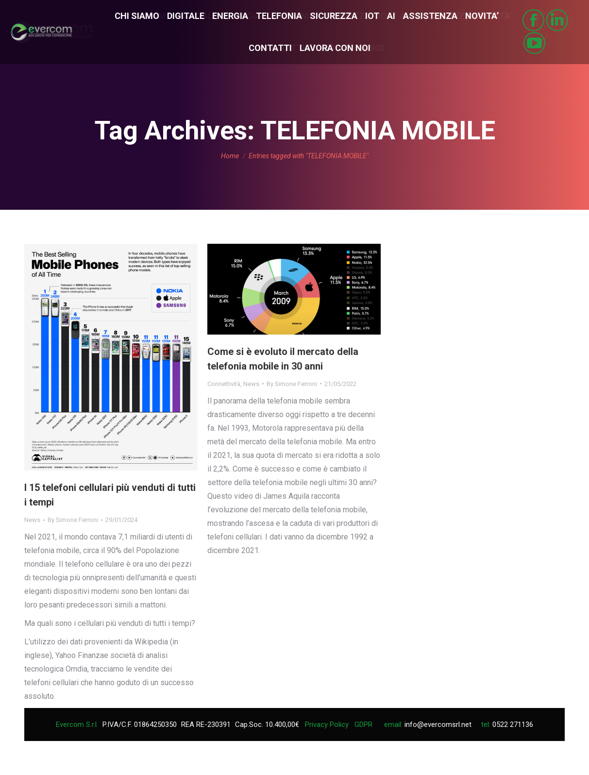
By (73, 519)
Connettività (223, 384)
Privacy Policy (327, 724)
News (32, 519)
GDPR (363, 724)
